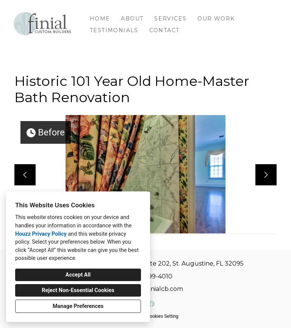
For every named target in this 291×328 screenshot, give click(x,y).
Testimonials (114, 30)
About (132, 18)
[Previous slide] (25, 174)
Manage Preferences (78, 306)
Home (100, 18)
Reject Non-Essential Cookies (78, 290)
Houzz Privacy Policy (41, 234)
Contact (164, 30)
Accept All (78, 275)
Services (170, 18)
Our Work (216, 18)
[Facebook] (151, 304)
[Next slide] (266, 174)
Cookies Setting (162, 316)
